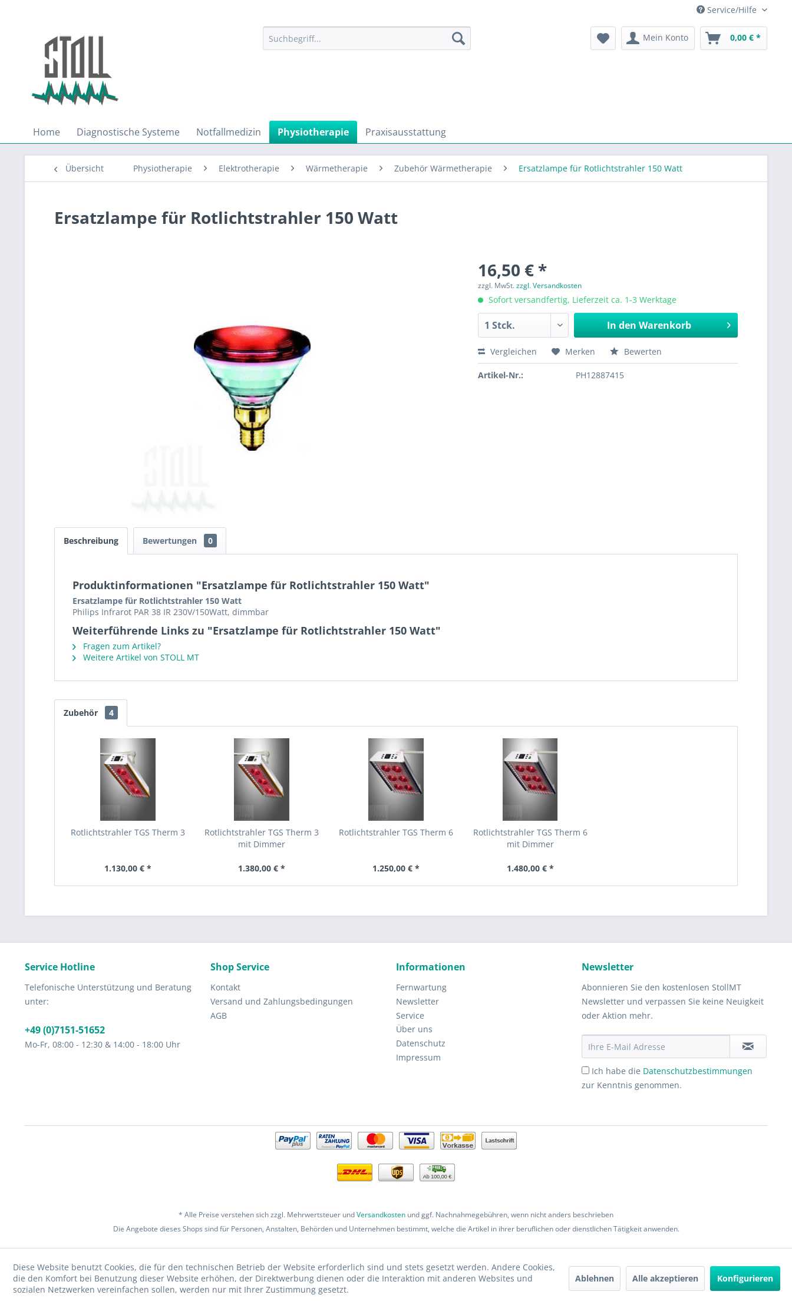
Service (410, 1015)
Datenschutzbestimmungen (698, 1070)
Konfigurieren (745, 1278)
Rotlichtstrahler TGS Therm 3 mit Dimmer (261, 838)
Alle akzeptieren (665, 1278)
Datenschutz (421, 1043)
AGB (218, 1015)
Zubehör (91, 712)
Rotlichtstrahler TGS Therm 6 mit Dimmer (530, 838)
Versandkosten (381, 1215)
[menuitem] (367, 38)
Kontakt (225, 987)
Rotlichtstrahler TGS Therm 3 (128, 832)
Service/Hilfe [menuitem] (728, 9)
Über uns (414, 1029)
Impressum (418, 1057)
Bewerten (636, 351)
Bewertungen (180, 540)
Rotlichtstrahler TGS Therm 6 (396, 832)
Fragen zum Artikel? (116, 646)
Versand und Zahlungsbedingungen (281, 1001)
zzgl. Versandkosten (549, 285)
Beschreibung (91, 540)
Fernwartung (421, 987)
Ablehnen (594, 1278)
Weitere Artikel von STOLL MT (135, 657)
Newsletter (417, 1001)
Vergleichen (507, 351)
